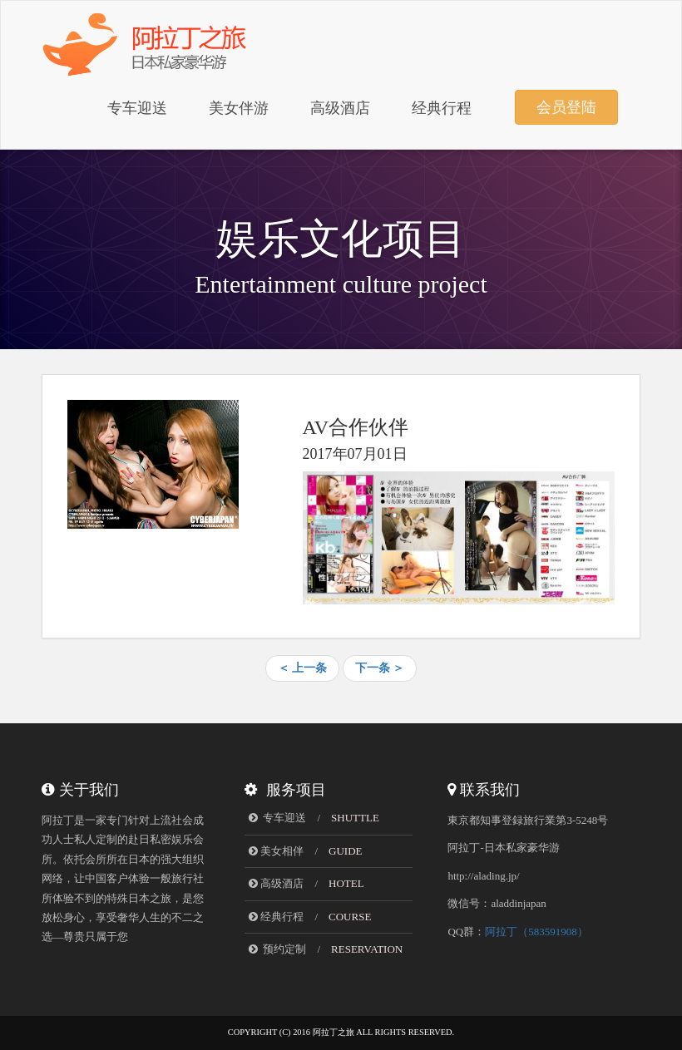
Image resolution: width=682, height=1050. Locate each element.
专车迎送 (137, 108)
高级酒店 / (306, 883)
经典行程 (442, 108)
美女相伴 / (305, 851)
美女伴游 (239, 108)
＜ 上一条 (303, 668)
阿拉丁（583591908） (536, 931)
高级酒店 (340, 108)
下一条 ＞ (380, 668)
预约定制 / (326, 949)
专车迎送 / (314, 817)
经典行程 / (310, 916)
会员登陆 (566, 107)
